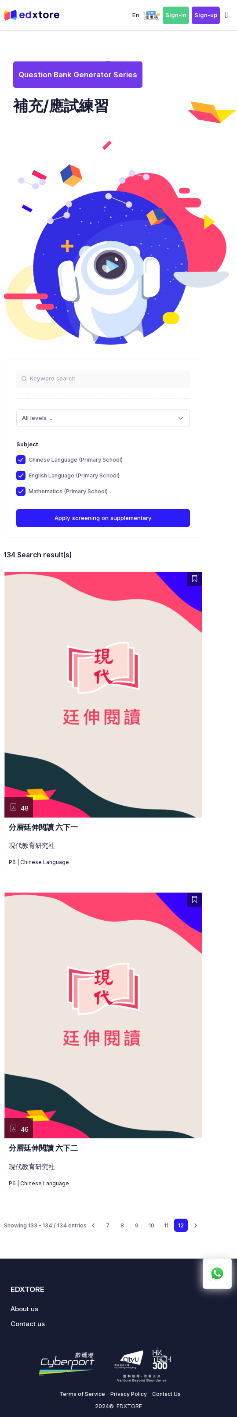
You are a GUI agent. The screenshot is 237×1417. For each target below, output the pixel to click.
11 (166, 1225)
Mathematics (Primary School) (68, 491)
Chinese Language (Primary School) (76, 459)
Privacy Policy (128, 1394)
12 (181, 1225)
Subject (27, 444)
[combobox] (103, 418)
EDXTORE (129, 1406)
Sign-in (175, 15)
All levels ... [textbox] (37, 417)
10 (151, 1225)
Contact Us (166, 1394)
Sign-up (205, 15)
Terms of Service (82, 1394)
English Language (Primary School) (74, 475)
